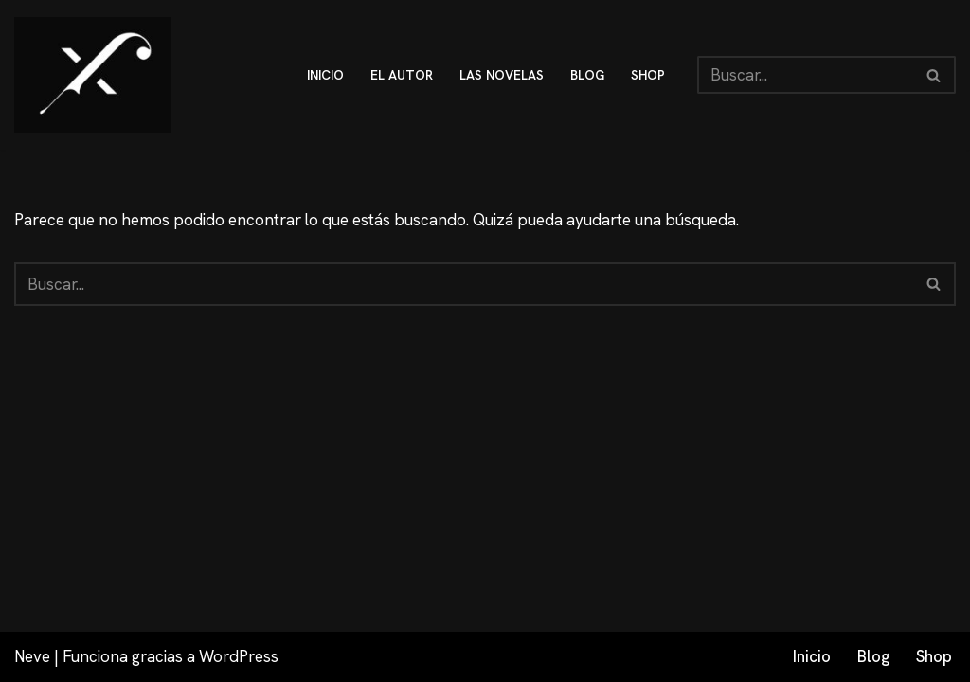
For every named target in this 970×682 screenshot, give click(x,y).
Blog (873, 656)
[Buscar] (805, 75)
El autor (401, 74)
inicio (325, 74)
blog (587, 74)
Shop (934, 656)
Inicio (812, 656)
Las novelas (501, 74)
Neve (32, 656)
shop (648, 74)
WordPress (238, 656)
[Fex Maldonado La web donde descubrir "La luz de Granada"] (92, 75)
